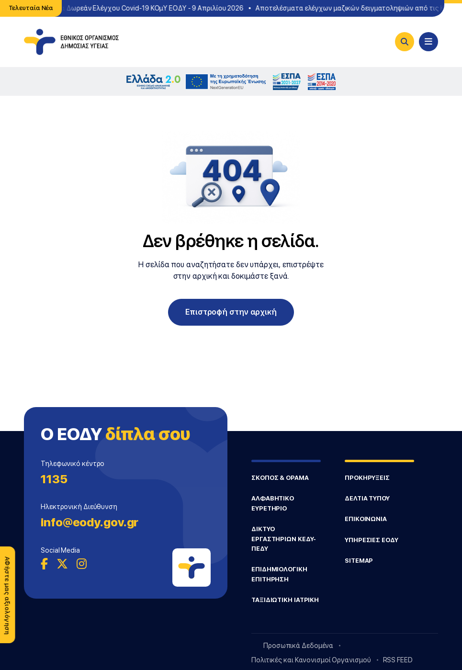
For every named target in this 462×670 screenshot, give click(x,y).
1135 (54, 479)
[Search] (404, 41)
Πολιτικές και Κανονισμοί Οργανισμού (311, 660)
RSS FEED (398, 660)
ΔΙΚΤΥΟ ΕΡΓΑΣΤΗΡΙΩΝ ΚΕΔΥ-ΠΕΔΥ (283, 538)
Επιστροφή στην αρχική (231, 312)
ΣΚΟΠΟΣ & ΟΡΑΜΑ (280, 477)
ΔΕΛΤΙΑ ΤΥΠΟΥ (367, 498)
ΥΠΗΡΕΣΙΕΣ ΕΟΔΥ (371, 540)
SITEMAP (359, 560)
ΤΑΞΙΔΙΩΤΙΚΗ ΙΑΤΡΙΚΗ (285, 599)
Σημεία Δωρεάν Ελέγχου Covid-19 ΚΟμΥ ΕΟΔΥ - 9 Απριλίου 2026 (145, 8)
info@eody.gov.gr (89, 522)
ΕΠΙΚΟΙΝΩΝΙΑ (366, 518)
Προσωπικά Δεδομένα (298, 645)
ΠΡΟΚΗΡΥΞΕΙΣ (367, 477)
